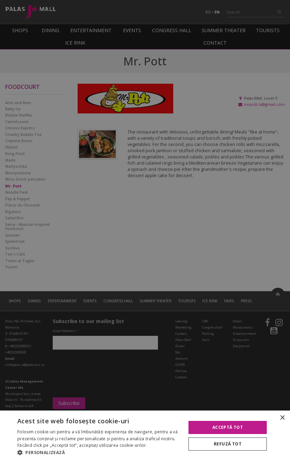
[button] (99, 452)
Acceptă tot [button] (227, 427)
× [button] (282, 418)
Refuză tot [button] (227, 444)
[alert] (145, 230)
